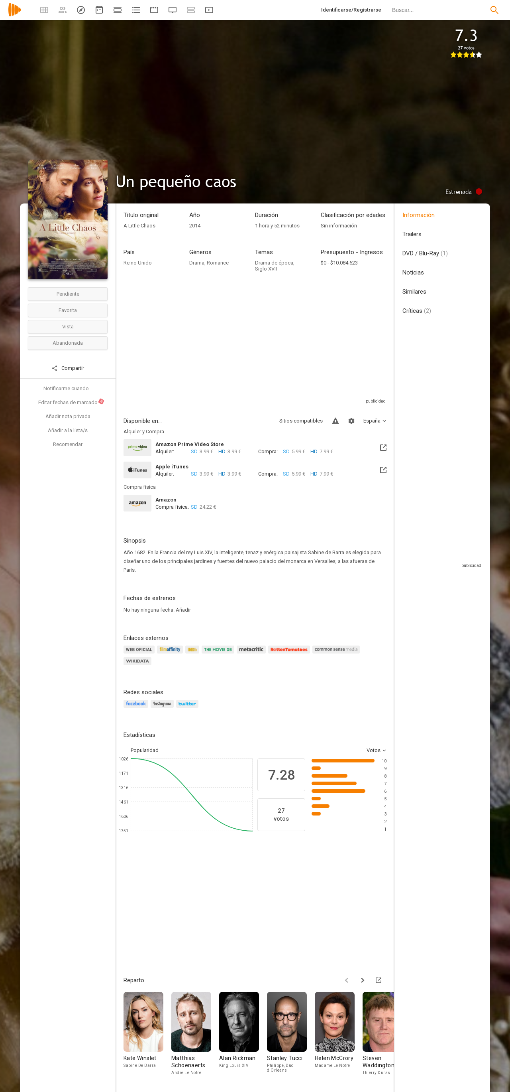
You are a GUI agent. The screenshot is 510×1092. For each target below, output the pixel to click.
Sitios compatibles (301, 421)
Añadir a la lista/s (68, 430)
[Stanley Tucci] (291, 1034)
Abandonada (68, 343)
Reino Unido (138, 263)
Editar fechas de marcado (71, 401)
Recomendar (67, 444)
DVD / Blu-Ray (425, 253)
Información (418, 215)
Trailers (412, 234)
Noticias (413, 272)
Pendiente (68, 294)
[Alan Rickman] (243, 1034)
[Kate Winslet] (147, 1034)
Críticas (416, 310)
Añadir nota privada (67, 416)
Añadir (183, 610)
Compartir (67, 368)
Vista (68, 327)
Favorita (68, 310)
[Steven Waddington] (386, 1034)
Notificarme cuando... (67, 388)
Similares (414, 291)
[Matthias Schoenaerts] (195, 1034)
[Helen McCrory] (339, 1034)
